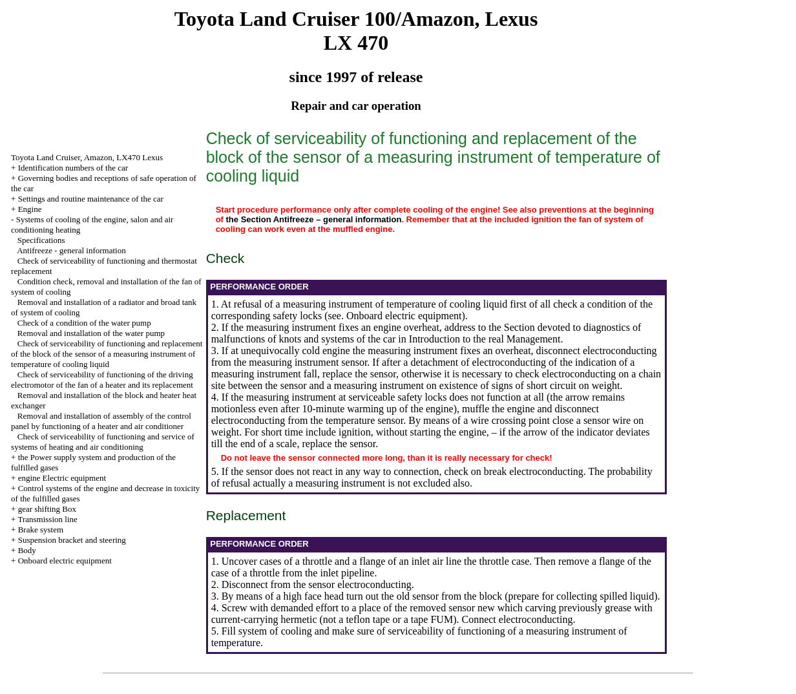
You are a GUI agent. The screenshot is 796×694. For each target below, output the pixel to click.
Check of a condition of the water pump (84, 323)
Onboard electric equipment (65, 560)
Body (27, 550)
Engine (30, 209)
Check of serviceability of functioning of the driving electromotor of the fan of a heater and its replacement (102, 380)
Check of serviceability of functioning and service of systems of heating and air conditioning (102, 442)
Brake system (40, 529)
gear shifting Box (47, 509)
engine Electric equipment (62, 478)
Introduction (434, 338)
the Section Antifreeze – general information (314, 219)
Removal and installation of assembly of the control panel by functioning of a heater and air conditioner (101, 421)
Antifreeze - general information (71, 250)
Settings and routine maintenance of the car (90, 199)
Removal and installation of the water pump (91, 333)
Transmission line (47, 519)
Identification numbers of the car (73, 168)
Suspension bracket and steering (72, 540)
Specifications (41, 240)
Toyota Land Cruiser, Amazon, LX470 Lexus (87, 157)
